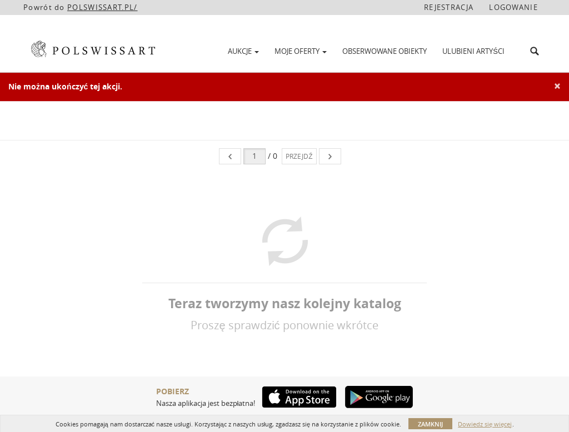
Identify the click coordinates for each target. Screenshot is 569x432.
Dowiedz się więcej (485, 424)
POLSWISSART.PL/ (102, 7)
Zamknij (430, 424)
